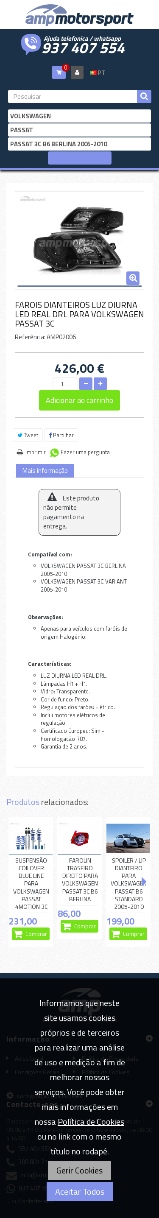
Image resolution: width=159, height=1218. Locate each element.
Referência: (30, 336)
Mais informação (45, 470)
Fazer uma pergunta (85, 452)
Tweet (27, 435)
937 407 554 (83, 46)
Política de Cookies (91, 1121)
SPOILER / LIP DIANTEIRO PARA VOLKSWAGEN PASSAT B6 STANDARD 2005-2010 (129, 884)
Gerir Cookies (79, 1170)
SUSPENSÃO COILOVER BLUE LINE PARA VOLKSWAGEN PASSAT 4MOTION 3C (31, 884)
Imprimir (35, 452)
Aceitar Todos (79, 1191)
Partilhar (61, 435)
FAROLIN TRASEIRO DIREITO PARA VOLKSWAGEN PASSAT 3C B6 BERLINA (80, 880)
